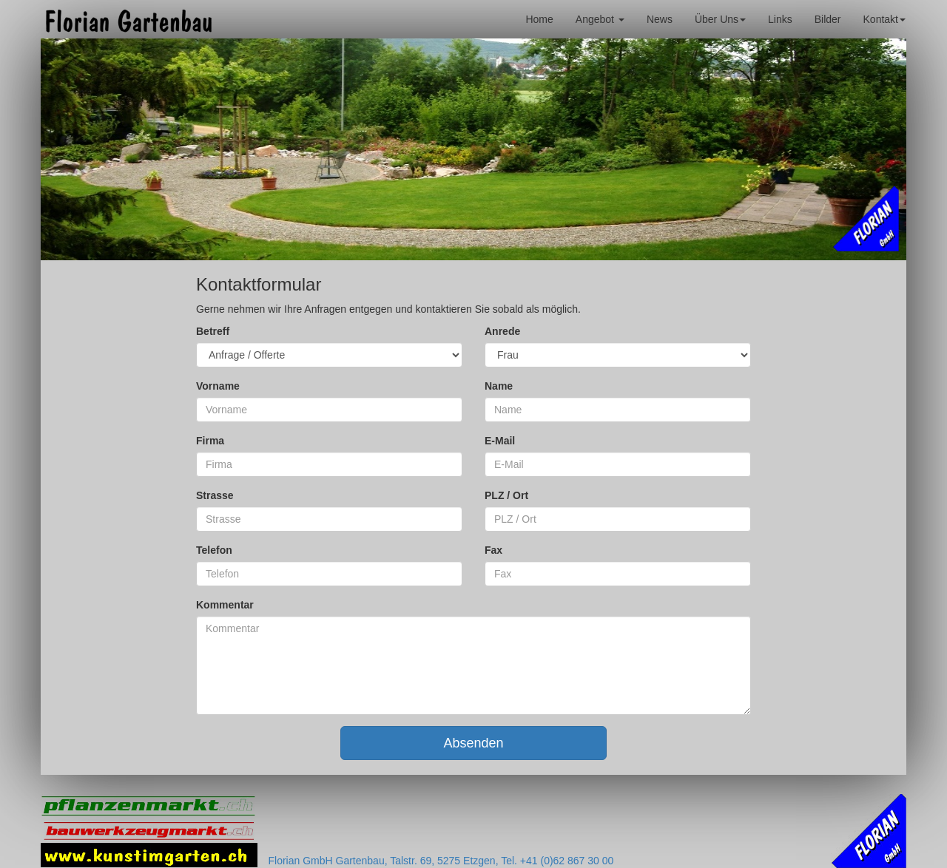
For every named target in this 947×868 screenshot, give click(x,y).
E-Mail (500, 441)
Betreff (212, 331)
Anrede (502, 331)
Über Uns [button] (720, 19)
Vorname (218, 386)
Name (499, 386)
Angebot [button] (600, 19)
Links (780, 19)
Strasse (215, 495)
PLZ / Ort (506, 495)
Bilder (828, 19)
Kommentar (225, 605)
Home (539, 19)
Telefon (214, 550)
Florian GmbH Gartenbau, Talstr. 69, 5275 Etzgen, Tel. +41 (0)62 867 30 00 (441, 861)
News (660, 19)
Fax (493, 550)
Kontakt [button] (884, 19)
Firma (210, 441)
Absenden (473, 743)
